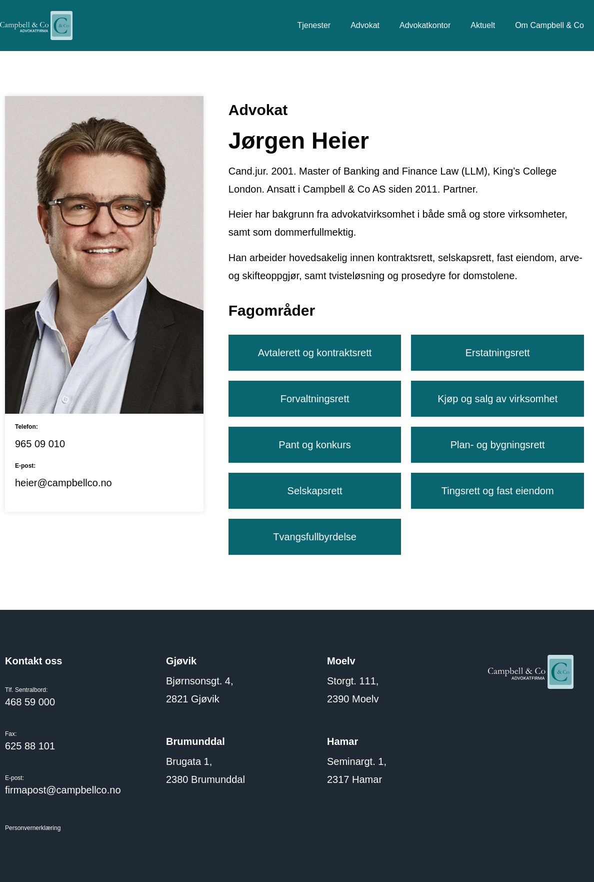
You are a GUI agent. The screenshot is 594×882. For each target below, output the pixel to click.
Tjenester (313, 25)
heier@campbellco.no (63, 482)
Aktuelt (482, 25)
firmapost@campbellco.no (63, 789)
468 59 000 (30, 701)
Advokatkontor (425, 25)
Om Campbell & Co (549, 25)
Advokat (365, 25)
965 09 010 (40, 443)
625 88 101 (30, 745)
